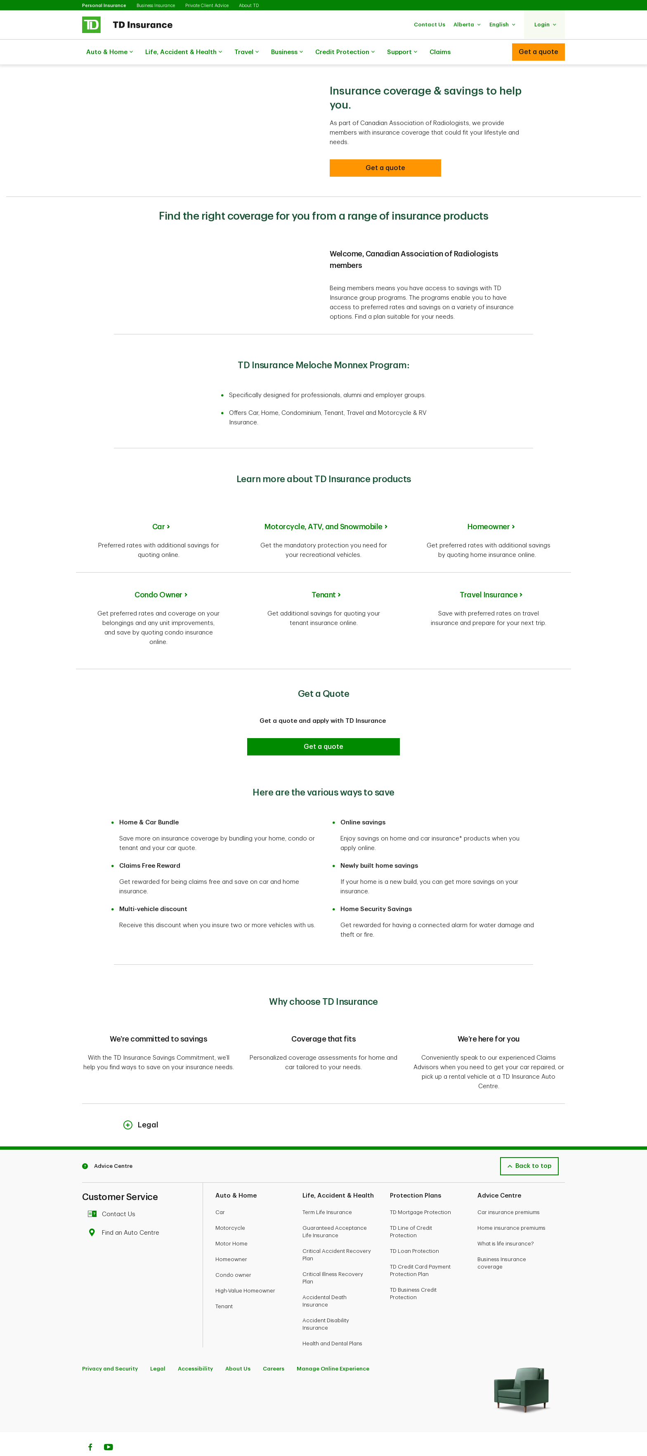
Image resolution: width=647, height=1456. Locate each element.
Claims (440, 52)
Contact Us (113, 1194)
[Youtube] (108, 1427)
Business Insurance (156, 5)
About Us (237, 1348)
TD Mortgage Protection (420, 1191)
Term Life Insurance (327, 1191)
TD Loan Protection (414, 1230)
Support (402, 52)
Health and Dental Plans (332, 1323)
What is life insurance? (505, 1223)
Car (158, 506)
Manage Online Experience (333, 1348)
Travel (246, 52)
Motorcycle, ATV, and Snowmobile (323, 506)
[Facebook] (90, 1427)
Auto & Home (109, 52)
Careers (273, 1348)
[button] (429, 24)
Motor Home (231, 1223)
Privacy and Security (110, 1348)
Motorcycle (230, 1207)
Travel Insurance (488, 574)
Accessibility (195, 1348)
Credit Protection (345, 52)
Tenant (324, 574)
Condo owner (233, 1254)
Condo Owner (158, 574)
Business (287, 52)
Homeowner (489, 506)
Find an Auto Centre (125, 1212)
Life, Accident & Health (183, 52)
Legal (157, 1348)
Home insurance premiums (511, 1207)
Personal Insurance (104, 5)
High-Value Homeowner (245, 1270)
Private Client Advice (207, 5)
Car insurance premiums (508, 1191)
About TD (249, 5)
